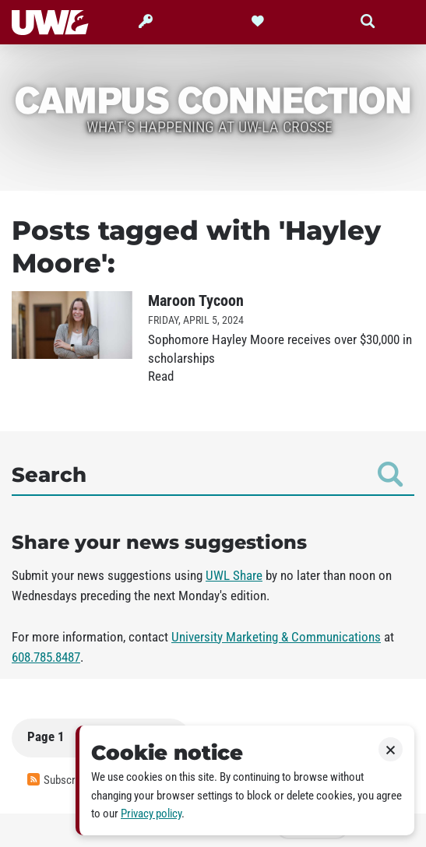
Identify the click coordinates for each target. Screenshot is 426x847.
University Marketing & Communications (276, 637)
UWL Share (234, 575)
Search (207, 474)
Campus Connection (213, 99)
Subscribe (58, 780)
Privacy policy (151, 814)
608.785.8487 (46, 657)
